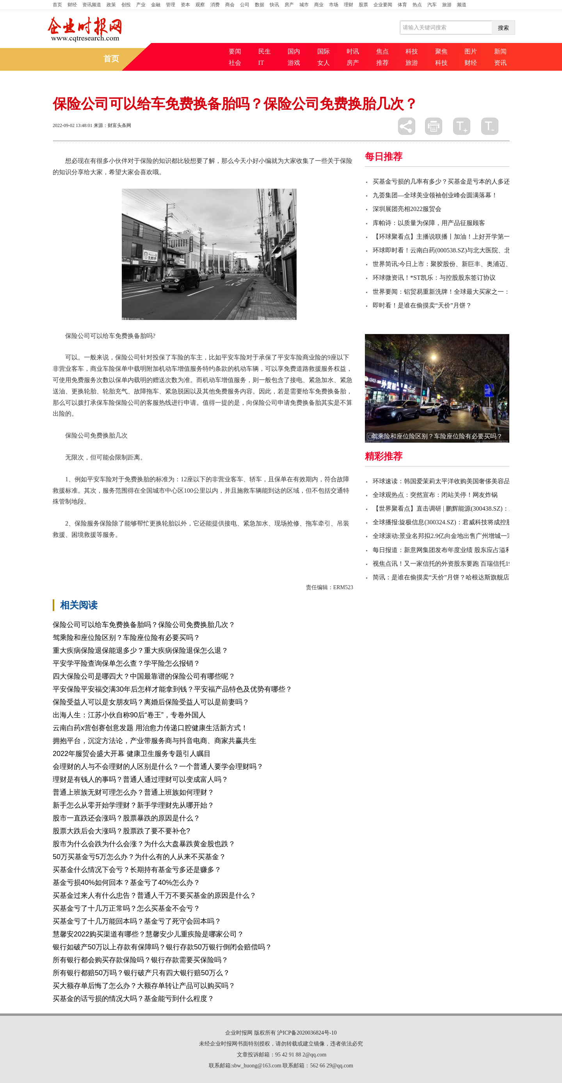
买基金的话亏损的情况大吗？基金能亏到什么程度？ (133, 999)
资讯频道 (91, 4)
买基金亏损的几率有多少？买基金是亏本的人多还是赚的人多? (458, 181)
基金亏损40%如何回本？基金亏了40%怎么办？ (126, 882)
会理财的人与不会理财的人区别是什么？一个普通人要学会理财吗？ (158, 766)
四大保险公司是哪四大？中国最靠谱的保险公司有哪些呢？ (144, 676)
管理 (170, 4)
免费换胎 (277, 548)
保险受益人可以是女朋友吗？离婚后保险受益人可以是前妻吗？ (151, 702)
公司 (244, 4)
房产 (289, 4)
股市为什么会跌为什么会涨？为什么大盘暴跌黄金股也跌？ (144, 844)
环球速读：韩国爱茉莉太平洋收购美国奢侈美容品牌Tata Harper (459, 481)
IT (261, 62)
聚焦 (441, 51)
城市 (304, 4)
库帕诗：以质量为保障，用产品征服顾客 (429, 223)
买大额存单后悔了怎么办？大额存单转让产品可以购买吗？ (144, 986)
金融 (155, 4)
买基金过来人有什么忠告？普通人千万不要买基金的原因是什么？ (154, 895)
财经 (72, 4)
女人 (323, 62)
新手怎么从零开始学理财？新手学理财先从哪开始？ (133, 805)
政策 (111, 4)
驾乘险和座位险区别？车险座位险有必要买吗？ (126, 638)
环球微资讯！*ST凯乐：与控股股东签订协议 (434, 277)
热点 (417, 4)
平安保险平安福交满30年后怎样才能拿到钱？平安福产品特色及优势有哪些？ (172, 689)
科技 (411, 51)
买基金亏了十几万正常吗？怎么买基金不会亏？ (126, 908)
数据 (259, 4)
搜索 (503, 28)
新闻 (500, 51)
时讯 (353, 51)
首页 (57, 4)
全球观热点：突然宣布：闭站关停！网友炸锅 (435, 494)
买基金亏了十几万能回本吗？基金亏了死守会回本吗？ (137, 921)
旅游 (447, 4)
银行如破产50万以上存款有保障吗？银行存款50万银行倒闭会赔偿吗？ (162, 947)
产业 (141, 4)
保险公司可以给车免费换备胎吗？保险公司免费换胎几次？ (144, 625)
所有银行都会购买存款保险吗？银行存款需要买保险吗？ (140, 960)
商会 (230, 4)
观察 (200, 4)
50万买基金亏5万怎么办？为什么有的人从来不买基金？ (139, 857)
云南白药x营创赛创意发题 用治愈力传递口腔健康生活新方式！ (150, 728)
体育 (402, 4)
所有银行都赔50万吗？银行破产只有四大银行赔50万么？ (141, 973)
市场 (333, 4)
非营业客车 (247, 548)
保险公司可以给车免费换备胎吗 (123, 548)
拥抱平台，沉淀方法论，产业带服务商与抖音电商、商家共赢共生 (154, 741)
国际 (323, 51)
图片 (470, 51)
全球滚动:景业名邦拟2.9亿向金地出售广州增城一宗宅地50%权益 (461, 536)
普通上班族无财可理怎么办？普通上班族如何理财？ (133, 792)
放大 (461, 126)
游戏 (294, 62)
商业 (319, 4)
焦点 (382, 51)
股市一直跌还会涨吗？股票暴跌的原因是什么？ (126, 818)
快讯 (274, 4)
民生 (264, 51)
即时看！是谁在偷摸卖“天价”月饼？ (422, 305)
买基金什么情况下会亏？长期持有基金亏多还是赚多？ (137, 870)
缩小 (489, 126)
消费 (215, 4)
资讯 (500, 62)
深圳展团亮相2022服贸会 (407, 209)
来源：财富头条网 (112, 125)
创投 (126, 4)
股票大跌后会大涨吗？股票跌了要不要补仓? (121, 831)
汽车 (432, 4)
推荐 (382, 62)
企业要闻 (382, 4)
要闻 (235, 51)
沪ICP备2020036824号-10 (306, 1033)
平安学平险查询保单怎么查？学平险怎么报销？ (126, 663)
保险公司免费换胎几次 (199, 548)
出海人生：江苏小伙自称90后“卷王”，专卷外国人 (129, 715)
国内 (294, 51)
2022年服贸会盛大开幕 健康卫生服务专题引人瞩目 (132, 754)
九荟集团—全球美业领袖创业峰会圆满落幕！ (435, 195)
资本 (185, 4)
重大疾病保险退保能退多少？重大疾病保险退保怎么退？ (140, 650)
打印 (433, 126)
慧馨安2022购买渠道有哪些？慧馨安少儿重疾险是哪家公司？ (148, 934)
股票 (363, 4)
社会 (235, 62)
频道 (461, 4)
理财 (348, 4)
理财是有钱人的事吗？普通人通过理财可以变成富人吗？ (140, 779)
